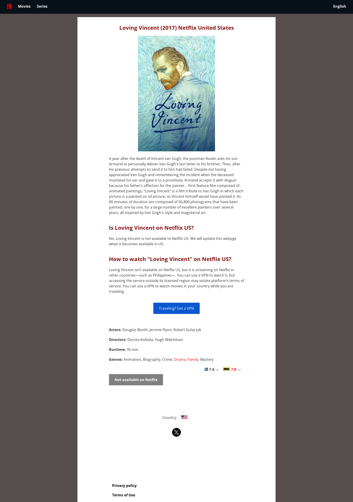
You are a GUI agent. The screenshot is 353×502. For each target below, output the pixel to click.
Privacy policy (124, 485)
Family (193, 359)
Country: (176, 417)
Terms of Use (123, 495)
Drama (180, 359)
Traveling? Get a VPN (176, 308)
